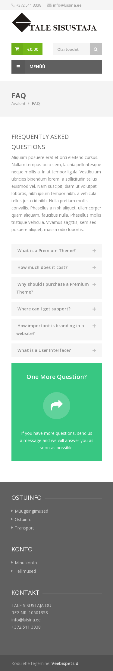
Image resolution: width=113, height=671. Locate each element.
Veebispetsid (65, 663)
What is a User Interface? (44, 350)
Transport (24, 528)
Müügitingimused (31, 511)
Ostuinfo (23, 519)
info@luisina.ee (67, 5)
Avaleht (18, 103)
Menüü (28, 67)
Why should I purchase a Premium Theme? (52, 288)
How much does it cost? (42, 267)
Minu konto (26, 563)
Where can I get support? (44, 309)
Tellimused (25, 571)
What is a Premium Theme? (46, 250)
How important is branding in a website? (50, 329)
